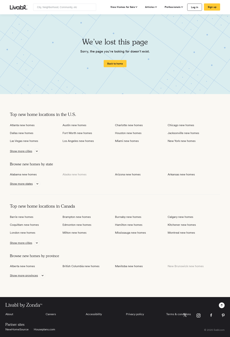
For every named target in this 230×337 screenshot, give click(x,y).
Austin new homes (74, 125)
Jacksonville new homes (183, 133)
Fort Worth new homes (77, 133)
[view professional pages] (174, 7)
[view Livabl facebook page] (211, 316)
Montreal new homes (181, 232)
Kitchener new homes (182, 224)
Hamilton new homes (128, 224)
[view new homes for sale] (124, 7)
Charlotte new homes (129, 125)
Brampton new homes (77, 217)
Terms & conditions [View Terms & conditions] (178, 314)
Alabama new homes (23, 174)
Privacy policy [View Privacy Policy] (135, 314)
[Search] (92, 7)
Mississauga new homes (130, 232)
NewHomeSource (17, 329)
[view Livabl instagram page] (198, 316)
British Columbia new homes (81, 266)
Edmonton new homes (77, 224)
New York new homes (182, 141)
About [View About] (9, 314)
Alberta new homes (22, 266)
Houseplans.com (44, 329)
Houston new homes (128, 133)
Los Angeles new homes (78, 141)
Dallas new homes (21, 133)
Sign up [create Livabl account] (212, 7)
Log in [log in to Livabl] (194, 7)
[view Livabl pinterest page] (223, 316)
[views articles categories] (151, 7)
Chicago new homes (181, 125)
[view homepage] (18, 7)
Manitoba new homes (129, 266)
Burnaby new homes (128, 217)
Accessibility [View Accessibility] (94, 314)
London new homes (22, 232)
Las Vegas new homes (24, 141)
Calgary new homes (180, 217)
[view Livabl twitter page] (185, 316)
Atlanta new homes (22, 125)
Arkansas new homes (181, 174)
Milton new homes (74, 232)
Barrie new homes (21, 217)
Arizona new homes (128, 174)
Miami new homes (127, 141)
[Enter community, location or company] (64, 7)
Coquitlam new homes (24, 224)
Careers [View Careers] (51, 314)
